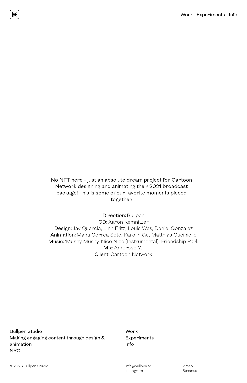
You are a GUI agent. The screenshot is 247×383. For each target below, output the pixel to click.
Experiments (211, 15)
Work (186, 15)
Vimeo (187, 366)
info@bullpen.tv (138, 366)
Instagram (134, 371)
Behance (189, 371)
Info (233, 15)
